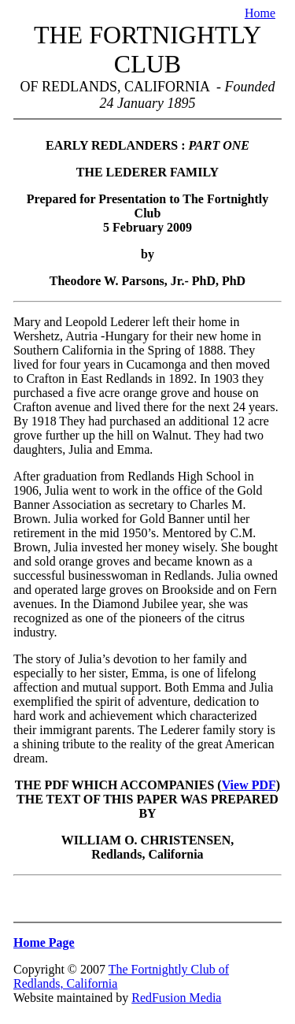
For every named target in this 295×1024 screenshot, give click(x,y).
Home (260, 13)
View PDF (249, 785)
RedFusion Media (176, 997)
